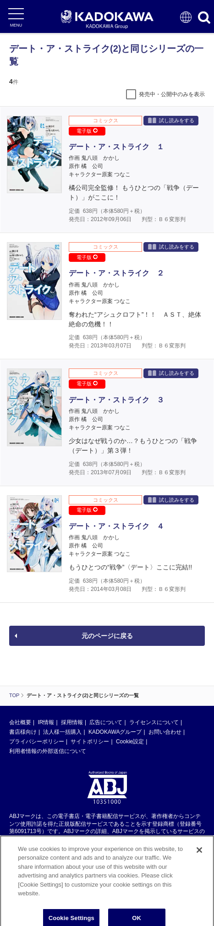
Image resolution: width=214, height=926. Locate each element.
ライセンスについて (154, 722)
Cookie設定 (130, 741)
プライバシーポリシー (36, 741)
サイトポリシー (90, 741)
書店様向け (23, 732)
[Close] (199, 863)
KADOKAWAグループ (115, 732)
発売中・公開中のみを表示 (172, 94)
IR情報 (46, 722)
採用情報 (72, 722)
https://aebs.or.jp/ (30, 847)
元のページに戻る (107, 635)
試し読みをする (171, 120)
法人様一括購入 (62, 732)
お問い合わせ (164, 732)
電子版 (87, 131)
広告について (105, 722)
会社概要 (20, 722)
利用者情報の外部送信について (47, 751)
